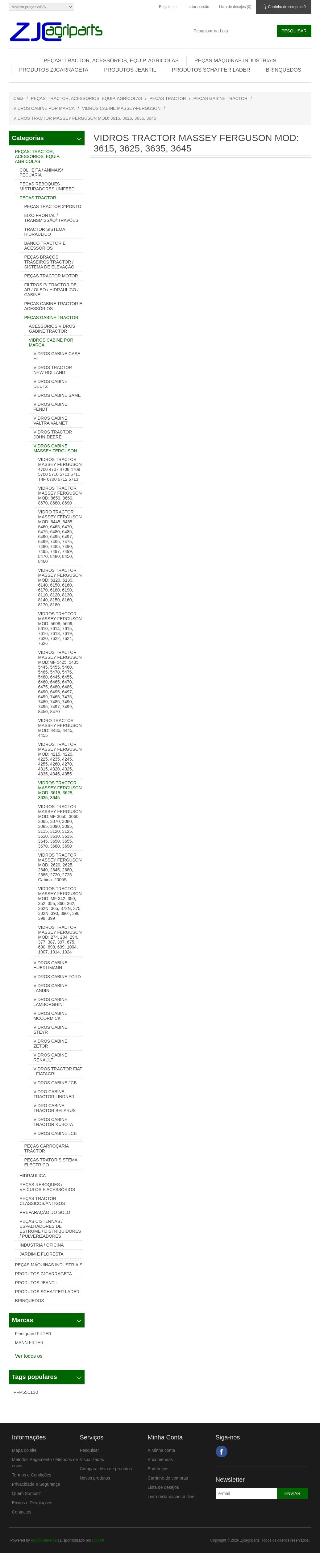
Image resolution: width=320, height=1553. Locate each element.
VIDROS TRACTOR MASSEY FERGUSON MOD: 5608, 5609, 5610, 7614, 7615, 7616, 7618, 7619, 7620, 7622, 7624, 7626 (60, 628)
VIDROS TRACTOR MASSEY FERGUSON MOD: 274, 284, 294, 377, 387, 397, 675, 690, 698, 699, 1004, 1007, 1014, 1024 (60, 939)
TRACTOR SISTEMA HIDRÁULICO (44, 232)
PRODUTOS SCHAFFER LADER (211, 70)
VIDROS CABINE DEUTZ (51, 384)
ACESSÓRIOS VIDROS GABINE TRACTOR (52, 329)
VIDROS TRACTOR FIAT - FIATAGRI (58, 1071)
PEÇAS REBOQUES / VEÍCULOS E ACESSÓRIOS (47, 1187)
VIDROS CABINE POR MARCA (44, 108)
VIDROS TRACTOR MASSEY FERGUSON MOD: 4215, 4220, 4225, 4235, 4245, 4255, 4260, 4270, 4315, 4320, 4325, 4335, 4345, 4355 (60, 759)
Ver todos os (29, 1356)
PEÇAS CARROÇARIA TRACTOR (46, 1148)
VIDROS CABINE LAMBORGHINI (51, 1002)
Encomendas (160, 1459)
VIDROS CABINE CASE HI (57, 356)
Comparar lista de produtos (106, 1468)
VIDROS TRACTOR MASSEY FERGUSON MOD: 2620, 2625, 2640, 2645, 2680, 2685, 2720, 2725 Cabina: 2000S (60, 867)
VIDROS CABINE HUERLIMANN (51, 965)
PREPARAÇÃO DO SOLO (45, 1212)
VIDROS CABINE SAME (57, 395)
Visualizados (92, 1459)
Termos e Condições (32, 1474)
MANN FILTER (29, 1342)
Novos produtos (95, 1478)
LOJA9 (98, 1540)
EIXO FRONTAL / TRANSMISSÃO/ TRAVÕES (51, 218)
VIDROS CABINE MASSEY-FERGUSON (121, 108)
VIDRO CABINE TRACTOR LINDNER (54, 1094)
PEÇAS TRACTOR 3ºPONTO (52, 206)
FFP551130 (26, 1392)
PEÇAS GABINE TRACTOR (220, 98)
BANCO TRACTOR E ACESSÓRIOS (45, 246)
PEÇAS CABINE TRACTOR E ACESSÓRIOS (53, 306)
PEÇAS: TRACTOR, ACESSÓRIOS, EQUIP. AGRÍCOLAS (111, 61)
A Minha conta (161, 1450)
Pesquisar (89, 1450)
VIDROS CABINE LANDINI (51, 988)
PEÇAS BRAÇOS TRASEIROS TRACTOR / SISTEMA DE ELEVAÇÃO (49, 262)
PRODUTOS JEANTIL (130, 70)
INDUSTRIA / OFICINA (42, 1245)
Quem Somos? (26, 1493)
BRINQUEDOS (283, 70)
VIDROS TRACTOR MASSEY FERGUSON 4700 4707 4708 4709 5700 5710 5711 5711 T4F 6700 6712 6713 (60, 469)
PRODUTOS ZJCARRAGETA (53, 70)
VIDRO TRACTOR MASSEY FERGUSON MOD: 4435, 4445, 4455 (60, 728)
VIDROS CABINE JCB (55, 1082)
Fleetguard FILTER (33, 1333)
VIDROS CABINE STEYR (51, 1030)
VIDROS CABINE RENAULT (51, 1057)
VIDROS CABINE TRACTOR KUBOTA (53, 1122)
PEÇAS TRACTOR (167, 98)
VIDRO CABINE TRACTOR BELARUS (55, 1108)
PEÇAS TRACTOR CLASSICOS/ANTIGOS (42, 1201)
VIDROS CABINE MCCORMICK (51, 1016)
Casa (19, 98)
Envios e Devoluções (32, 1502)
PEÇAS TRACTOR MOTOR (51, 275)
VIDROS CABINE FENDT (51, 407)
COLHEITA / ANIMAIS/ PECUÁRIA (41, 172)
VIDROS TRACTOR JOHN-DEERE (53, 434)
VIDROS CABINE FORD (57, 976)
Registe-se (168, 7)
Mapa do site (24, 1450)
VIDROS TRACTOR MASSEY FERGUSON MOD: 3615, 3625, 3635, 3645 (60, 790)
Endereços (158, 1468)
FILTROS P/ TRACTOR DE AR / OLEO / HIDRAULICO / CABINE (51, 289)
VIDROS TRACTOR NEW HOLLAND (53, 370)
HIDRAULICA (33, 1175)
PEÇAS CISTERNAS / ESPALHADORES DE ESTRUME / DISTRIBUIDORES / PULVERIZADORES (50, 1229)
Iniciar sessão (197, 7)
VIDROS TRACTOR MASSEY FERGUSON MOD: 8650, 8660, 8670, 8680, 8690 (60, 495)
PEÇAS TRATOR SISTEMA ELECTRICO (50, 1162)
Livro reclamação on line (171, 1496)
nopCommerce (44, 1540)
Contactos (21, 1511)
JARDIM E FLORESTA (42, 1254)
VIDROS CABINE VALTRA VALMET (51, 421)
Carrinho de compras (168, 1478)
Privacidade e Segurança (36, 1484)
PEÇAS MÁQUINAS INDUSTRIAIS (235, 61)
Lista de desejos (163, 1487)
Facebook (221, 1451)
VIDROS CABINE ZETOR (51, 1043)
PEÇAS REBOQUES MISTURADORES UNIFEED (47, 186)
